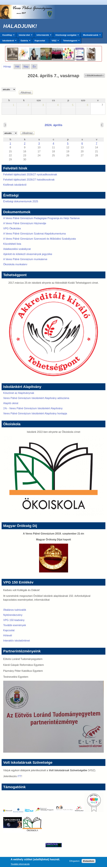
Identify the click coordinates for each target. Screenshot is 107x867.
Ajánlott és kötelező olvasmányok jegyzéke (27, 254)
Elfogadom (74, 862)
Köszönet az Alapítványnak (18, 393)
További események (14, 625)
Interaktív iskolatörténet (16, 640)
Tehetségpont (70, 41)
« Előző (88, 75)
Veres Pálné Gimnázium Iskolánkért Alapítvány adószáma (36, 398)
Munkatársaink (91, 36)
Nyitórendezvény (12, 615)
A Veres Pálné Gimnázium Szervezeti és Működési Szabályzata (39, 238)
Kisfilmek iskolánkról (14, 184)
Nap (26, 66)
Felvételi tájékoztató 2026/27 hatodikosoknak (29, 179)
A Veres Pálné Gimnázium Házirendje (24, 223)
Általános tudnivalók (14, 609)
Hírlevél (7, 635)
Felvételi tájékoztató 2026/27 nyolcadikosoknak (30, 174)
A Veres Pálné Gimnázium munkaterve (25, 259)
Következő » (97, 75)
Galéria (24, 41)
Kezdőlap (7, 36)
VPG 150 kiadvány (14, 620)
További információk (20, 865)
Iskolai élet (24, 36)
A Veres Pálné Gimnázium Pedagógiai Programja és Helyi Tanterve (41, 218)
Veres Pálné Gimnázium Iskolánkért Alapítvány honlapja (35, 413)
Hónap (8, 66)
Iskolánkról (8, 41)
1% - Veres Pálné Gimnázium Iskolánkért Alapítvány (33, 408)
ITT (19, 776)
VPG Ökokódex (12, 228)
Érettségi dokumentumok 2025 (20, 201)
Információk (42, 36)
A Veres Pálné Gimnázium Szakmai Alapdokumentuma (34, 233)
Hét (17, 66)
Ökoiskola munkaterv (15, 264)
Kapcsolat (40, 40)
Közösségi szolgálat (66, 36)
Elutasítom (88, 862)
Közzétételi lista (12, 243)
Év (34, 66)
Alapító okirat (10, 403)
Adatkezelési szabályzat (17, 249)
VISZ (54, 41)
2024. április (53, 125)
